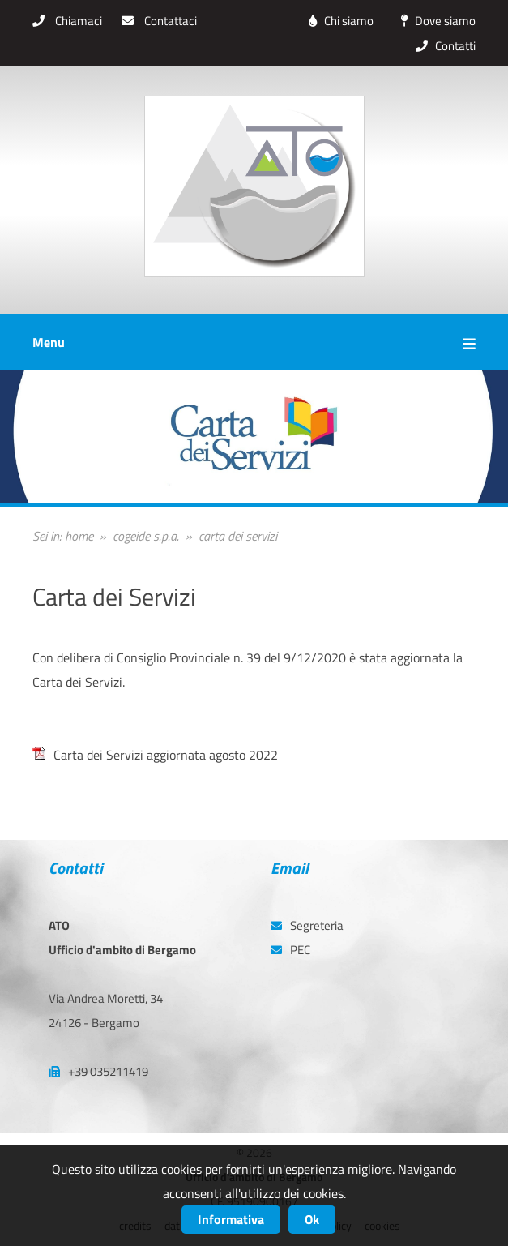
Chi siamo (337, 20)
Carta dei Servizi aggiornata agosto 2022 (165, 754)
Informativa (231, 1219)
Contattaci (159, 20)
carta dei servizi (238, 536)
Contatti (442, 45)
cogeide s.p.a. (146, 536)
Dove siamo (434, 20)
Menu (254, 342)
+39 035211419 (98, 1071)
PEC (290, 949)
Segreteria (307, 925)
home (79, 536)
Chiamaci (67, 20)
